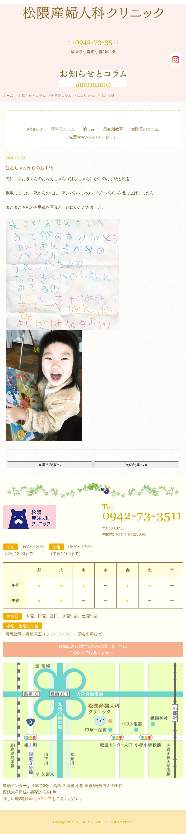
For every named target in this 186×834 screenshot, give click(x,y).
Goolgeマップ (39, 798)
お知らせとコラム (32, 96)
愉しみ (89, 129)
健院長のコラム (145, 129)
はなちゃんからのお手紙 (29, 167)
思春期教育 (113, 129)
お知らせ (35, 129)
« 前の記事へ (50, 465)
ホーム (8, 96)
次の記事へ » (136, 465)
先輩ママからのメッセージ (93, 137)
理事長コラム (61, 96)
